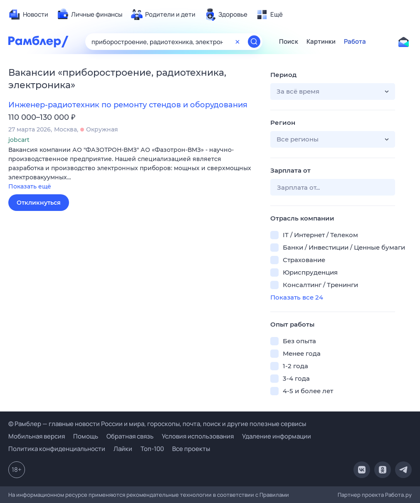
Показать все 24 (296, 297)
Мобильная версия (36, 436)
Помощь (85, 436)
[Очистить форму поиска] (237, 41)
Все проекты (191, 448)
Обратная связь (129, 436)
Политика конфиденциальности (56, 448)
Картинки (321, 41)
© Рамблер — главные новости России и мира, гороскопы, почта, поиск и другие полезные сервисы (157, 423)
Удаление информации (276, 436)
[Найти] (254, 41)
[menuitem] (28, 14)
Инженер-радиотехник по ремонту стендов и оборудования (127, 104)
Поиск (288, 41)
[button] (133, 168)
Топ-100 (152, 448)
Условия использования (198, 436)
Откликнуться (39, 202)
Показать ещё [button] (29, 186)
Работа (355, 41)
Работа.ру (398, 494)
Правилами (274, 494)
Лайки (123, 448)
